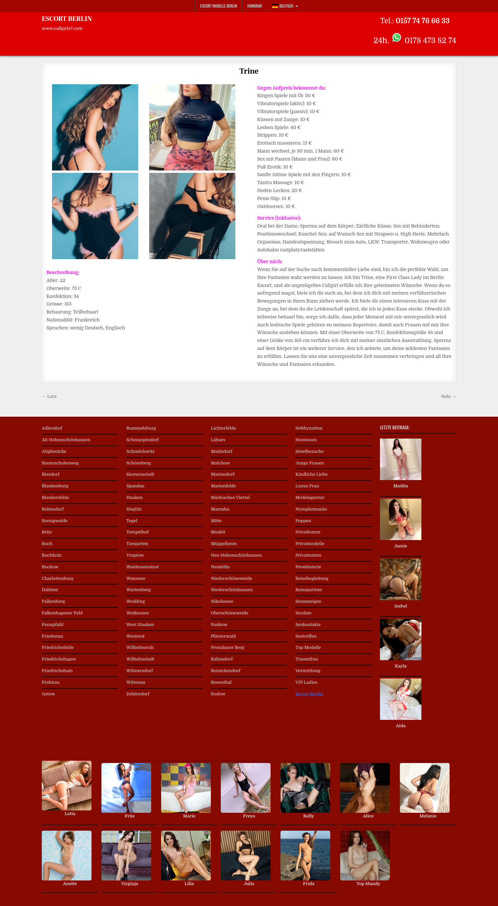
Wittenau (135, 682)
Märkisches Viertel (230, 497)
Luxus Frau (307, 485)
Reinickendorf (225, 670)
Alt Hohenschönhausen (66, 439)
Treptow (135, 555)
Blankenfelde (55, 497)
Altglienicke (54, 451)
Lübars (218, 439)
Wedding (135, 601)
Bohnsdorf (53, 509)
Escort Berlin (309, 694)
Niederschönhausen (232, 589)
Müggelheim (224, 543)
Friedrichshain (57, 670)
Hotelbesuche (309, 451)
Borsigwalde (55, 520)
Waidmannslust (142, 566)
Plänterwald (223, 636)
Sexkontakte (308, 624)
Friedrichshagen (59, 659)
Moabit (218, 531)
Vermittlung (307, 670)
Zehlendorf (138, 693)
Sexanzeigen (308, 601)
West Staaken (140, 624)
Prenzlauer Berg (227, 647)
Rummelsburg (141, 428)
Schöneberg (138, 462)
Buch (47, 543)
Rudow (218, 693)
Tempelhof (137, 531)
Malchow (220, 462)
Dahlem (50, 589)
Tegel (131, 520)
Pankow (219, 624)
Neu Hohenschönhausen (236, 555)
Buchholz (51, 555)
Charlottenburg (58, 578)
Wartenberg (138, 589)
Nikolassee (222, 601)
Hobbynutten (309, 428)
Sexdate (303, 612)
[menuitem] (285, 6)
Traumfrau (306, 659)
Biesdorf (50, 474)
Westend (135, 636)
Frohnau (51, 682)
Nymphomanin (311, 509)
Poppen (303, 520)
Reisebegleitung (312, 578)
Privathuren (307, 531)
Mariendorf (222, 474)
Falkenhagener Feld (62, 612)
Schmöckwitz (140, 451)
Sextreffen (306, 636)
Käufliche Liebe (311, 474)
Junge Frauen (309, 462)
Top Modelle (308, 647)
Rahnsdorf (222, 659)
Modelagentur (309, 497)
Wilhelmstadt (140, 659)
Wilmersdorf (139, 670)
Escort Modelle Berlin (218, 6)
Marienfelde (223, 485)
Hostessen (306, 439)
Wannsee (135, 578)
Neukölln (220, 566)
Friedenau (52, 636)
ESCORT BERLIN (67, 19)
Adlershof (52, 428)
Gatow (48, 693)
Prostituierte (308, 566)
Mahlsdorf (221, 451)
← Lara (49, 396)
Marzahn (220, 509)
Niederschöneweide (231, 578)
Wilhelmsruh (140, 647)
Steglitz (134, 509)
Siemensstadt (140, 474)
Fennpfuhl (52, 624)
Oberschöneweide (229, 612)
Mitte (216, 520)
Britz (47, 531)
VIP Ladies (306, 682)
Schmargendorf (142, 439)
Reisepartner (308, 589)
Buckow (50, 566)
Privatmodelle (310, 543)
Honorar (254, 6)
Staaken (134, 497)
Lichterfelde (223, 428)
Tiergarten (137, 543)
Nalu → (448, 396)
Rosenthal (221, 682)
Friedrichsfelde (58, 647)
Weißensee (137, 612)
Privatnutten (308, 555)
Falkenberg (53, 601)
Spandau (135, 485)
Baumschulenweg (60, 462)
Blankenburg (55, 485)
